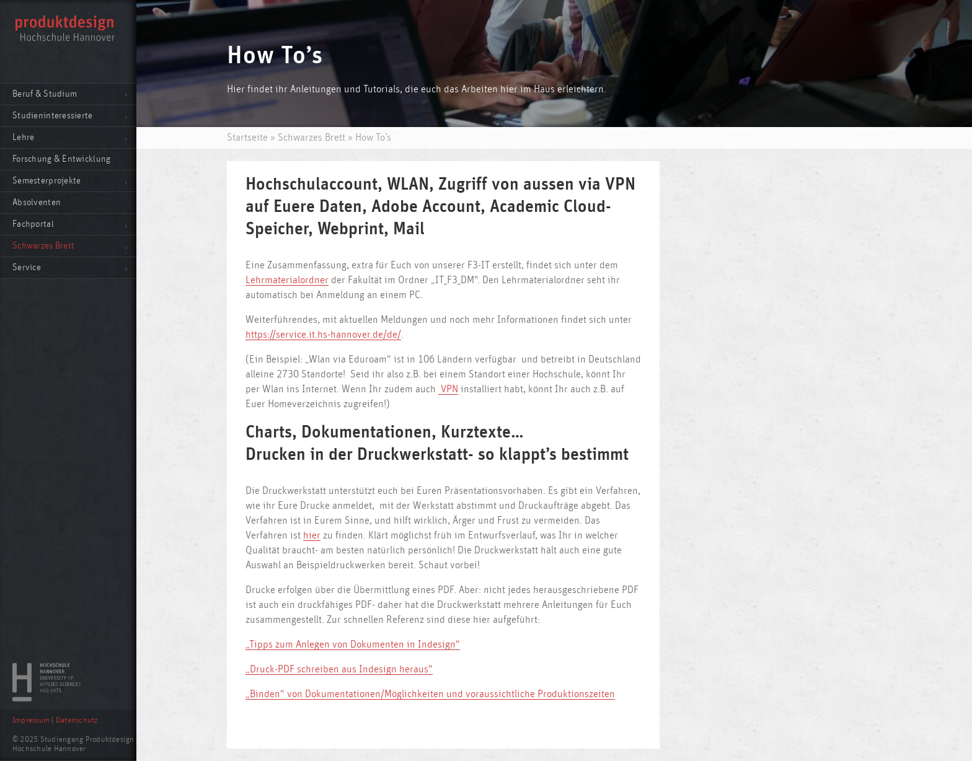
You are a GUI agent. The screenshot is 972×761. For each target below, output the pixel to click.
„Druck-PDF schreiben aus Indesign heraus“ (339, 669)
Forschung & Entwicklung (61, 159)
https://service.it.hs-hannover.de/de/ (323, 335)
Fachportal (33, 224)
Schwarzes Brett (43, 245)
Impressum (31, 720)
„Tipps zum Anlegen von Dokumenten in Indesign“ (352, 644)
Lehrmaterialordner (287, 280)
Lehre (23, 137)
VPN (448, 389)
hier (311, 535)
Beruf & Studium (44, 94)
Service (26, 267)
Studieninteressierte (52, 115)
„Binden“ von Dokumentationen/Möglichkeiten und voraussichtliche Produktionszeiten (430, 694)
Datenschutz (77, 720)
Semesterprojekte (46, 180)
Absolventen (36, 202)
